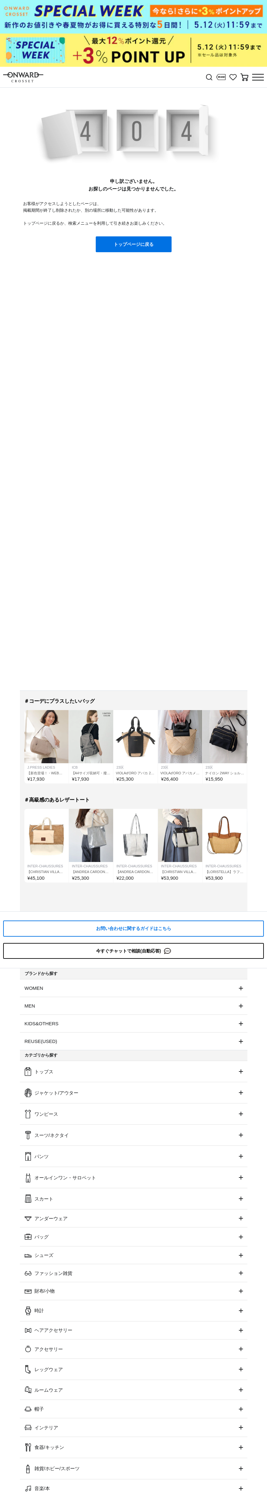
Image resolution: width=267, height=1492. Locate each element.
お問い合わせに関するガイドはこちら (133, 928)
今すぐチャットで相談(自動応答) (133, 951)
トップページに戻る (134, 244)
